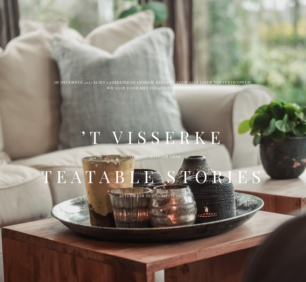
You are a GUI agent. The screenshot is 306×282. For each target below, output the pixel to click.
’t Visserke (153, 136)
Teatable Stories (153, 176)
